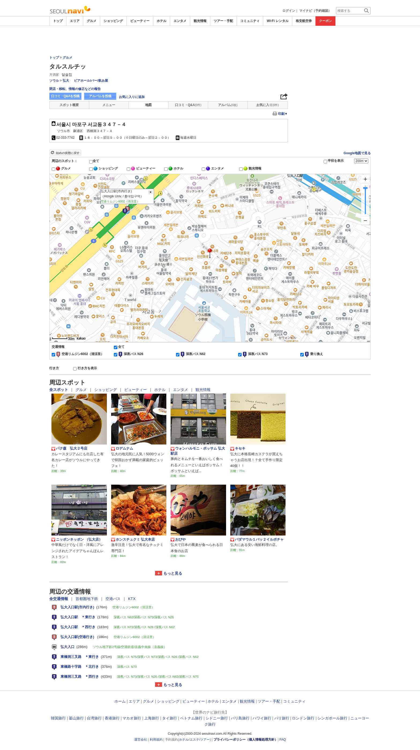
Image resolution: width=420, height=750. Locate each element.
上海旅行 (151, 718)
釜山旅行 (76, 718)
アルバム (227, 105)
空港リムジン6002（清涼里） (83, 354)
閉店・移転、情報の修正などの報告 (75, 89)
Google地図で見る (357, 153)
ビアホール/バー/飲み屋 (91, 80)
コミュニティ (250, 21)
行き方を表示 (87, 368)
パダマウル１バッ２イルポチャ (257, 539)
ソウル (54, 80)
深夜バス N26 (133, 354)
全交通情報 (59, 599)
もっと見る (172, 573)
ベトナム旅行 (191, 718)
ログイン (288, 11)
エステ (194, 739)
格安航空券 (304, 21)
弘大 (66, 80)
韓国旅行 (58, 718)
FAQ (282, 739)
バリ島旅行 (240, 718)
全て (96, 161)
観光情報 (200, 21)
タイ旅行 (169, 718)
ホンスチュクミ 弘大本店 (133, 539)
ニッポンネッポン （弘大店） (76, 539)
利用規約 (156, 739)
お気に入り (267, 105)
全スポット (59, 389)
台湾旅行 (94, 718)
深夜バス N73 (258, 354)
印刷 (283, 114)
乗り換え (316, 354)
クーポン (325, 21)
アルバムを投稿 (100, 96)
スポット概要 (69, 105)
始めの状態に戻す (68, 152)
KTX (132, 599)
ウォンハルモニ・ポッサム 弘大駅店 (198, 450)
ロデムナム (122, 448)
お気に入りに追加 (132, 97)
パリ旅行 (281, 718)
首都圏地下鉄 (87, 599)
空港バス (114, 599)
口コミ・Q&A (188, 105)
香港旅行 (112, 718)
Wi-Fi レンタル (277, 21)
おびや (178, 539)
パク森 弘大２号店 (69, 448)
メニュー (108, 105)
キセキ (237, 448)
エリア (75, 21)
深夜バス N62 (195, 354)
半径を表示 (336, 161)
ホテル (161, 21)
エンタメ (180, 21)
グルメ (91, 21)
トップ (58, 21)
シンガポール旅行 (332, 718)
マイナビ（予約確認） (315, 11)
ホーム (120, 701)
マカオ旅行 (131, 718)
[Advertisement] (210, 41)
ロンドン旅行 (303, 718)
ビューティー (139, 21)
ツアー (205, 739)
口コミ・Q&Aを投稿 (65, 96)
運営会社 (140, 739)
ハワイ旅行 (262, 718)
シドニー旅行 (216, 718)
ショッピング (113, 21)
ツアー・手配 (223, 21)
